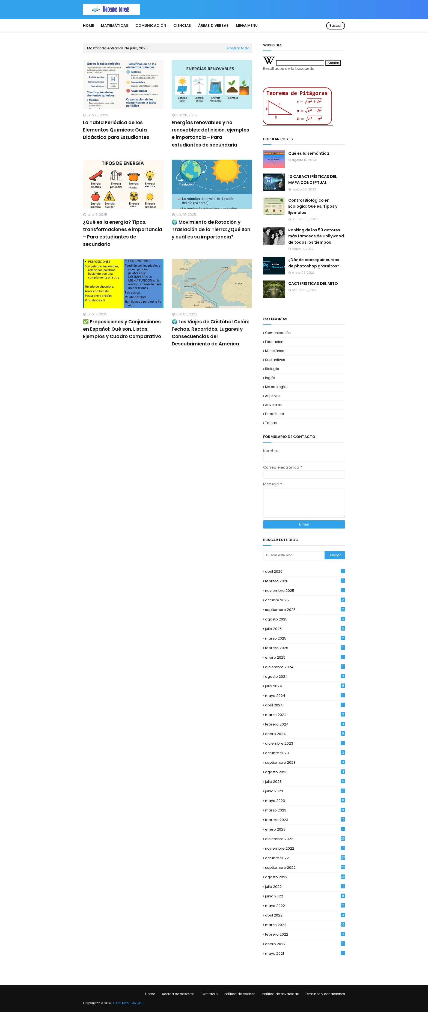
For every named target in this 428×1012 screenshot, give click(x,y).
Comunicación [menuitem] (150, 25)
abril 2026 (305, 571)
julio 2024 (305, 686)
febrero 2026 (305, 581)
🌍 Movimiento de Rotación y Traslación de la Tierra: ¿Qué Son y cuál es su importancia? (211, 229)
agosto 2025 (305, 619)
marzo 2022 (305, 924)
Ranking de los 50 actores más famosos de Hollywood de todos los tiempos (316, 236)
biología (272, 368)
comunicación (278, 332)
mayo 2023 (305, 800)
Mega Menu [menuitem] (247, 25)
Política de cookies (239, 994)
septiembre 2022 (305, 867)
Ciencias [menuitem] (182, 25)
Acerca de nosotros (178, 994)
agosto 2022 (305, 877)
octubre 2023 (305, 753)
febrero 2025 (305, 647)
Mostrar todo (238, 48)
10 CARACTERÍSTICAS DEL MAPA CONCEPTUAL (312, 179)
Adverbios (273, 404)
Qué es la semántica (308, 153)
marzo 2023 (305, 810)
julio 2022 (305, 886)
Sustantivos (275, 359)
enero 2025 (305, 657)
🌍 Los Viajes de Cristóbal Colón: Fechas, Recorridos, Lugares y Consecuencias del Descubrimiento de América (210, 332)
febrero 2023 (305, 819)
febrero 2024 (305, 724)
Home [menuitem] (88, 25)
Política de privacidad (280, 994)
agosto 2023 (305, 772)
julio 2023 (305, 781)
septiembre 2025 (305, 609)
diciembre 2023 (305, 743)
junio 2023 (305, 791)
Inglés (270, 377)
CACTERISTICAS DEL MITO (313, 283)
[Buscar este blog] (294, 555)
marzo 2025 (305, 638)
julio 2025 (305, 628)
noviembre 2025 (305, 590)
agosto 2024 (305, 676)
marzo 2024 (305, 714)
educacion (274, 341)
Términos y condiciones (325, 994)
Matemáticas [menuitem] (114, 25)
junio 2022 (305, 896)
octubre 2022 (305, 858)
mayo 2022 (305, 905)
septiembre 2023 (305, 762)
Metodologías (277, 386)
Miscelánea (274, 350)
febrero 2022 (305, 934)
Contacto (209, 994)
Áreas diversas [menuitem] (213, 25)
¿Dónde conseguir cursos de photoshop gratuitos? (313, 262)
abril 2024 (305, 705)
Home (150, 994)
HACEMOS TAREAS (127, 1003)
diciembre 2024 (305, 667)
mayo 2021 (305, 953)
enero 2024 (305, 733)
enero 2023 (305, 829)
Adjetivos (272, 395)
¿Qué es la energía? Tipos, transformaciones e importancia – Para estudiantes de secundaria (122, 233)
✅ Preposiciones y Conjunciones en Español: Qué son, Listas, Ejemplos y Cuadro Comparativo (122, 329)
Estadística (274, 413)
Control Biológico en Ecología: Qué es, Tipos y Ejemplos (312, 206)
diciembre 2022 (305, 838)
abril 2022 (305, 915)
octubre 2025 (305, 600)
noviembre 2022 (305, 848)
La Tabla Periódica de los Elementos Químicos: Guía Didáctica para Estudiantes (116, 130)
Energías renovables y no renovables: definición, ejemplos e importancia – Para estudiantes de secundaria (210, 133)
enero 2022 (305, 944)
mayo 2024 (305, 695)
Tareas (271, 422)
